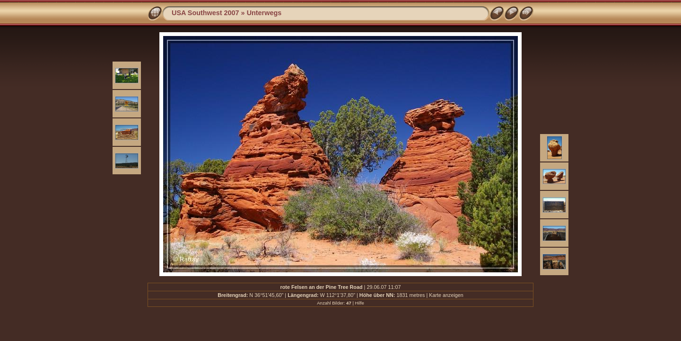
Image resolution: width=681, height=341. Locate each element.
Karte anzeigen (446, 295)
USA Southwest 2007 (205, 13)
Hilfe (359, 302)
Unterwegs (264, 13)
